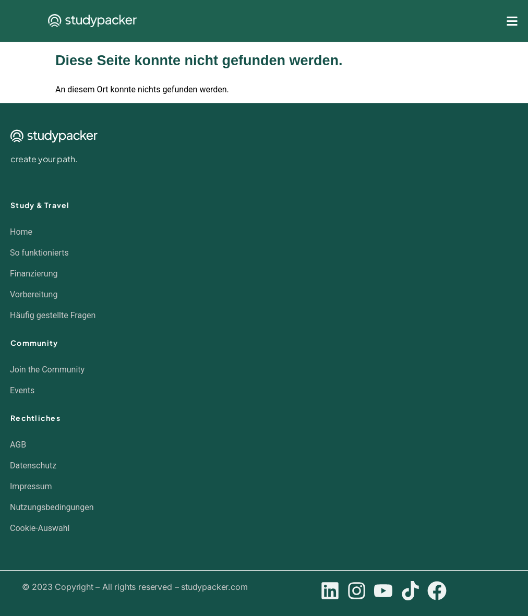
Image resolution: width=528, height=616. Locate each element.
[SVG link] (92, 20)
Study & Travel (40, 205)
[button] (259, 528)
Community (34, 342)
